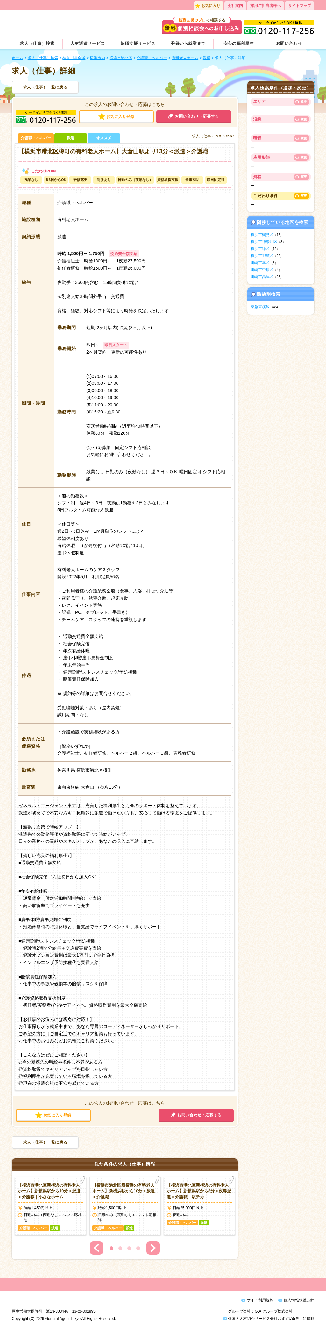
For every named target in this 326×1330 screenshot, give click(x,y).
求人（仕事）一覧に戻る (45, 87)
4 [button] (138, 1248)
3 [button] (129, 1248)
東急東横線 (260, 307)
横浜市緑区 (260, 248)
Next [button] (153, 1248)
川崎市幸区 (260, 262)
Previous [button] (96, 1248)
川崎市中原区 (262, 269)
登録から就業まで (188, 43)
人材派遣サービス (87, 43)
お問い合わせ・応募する (197, 116)
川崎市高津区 (262, 276)
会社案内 (235, 5)
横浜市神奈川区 (264, 241)
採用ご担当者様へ (265, 5)
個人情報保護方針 (299, 1300)
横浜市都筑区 (262, 255)
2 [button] (120, 1248)
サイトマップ (299, 5)
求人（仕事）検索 (37, 43)
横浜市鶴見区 (262, 234)
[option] (50, 1206)
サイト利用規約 (260, 1300)
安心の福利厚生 (238, 43)
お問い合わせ (289, 43)
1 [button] (111, 1248)
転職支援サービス (138, 43)
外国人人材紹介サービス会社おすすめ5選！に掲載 (268, 1320)
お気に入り (210, 5)
